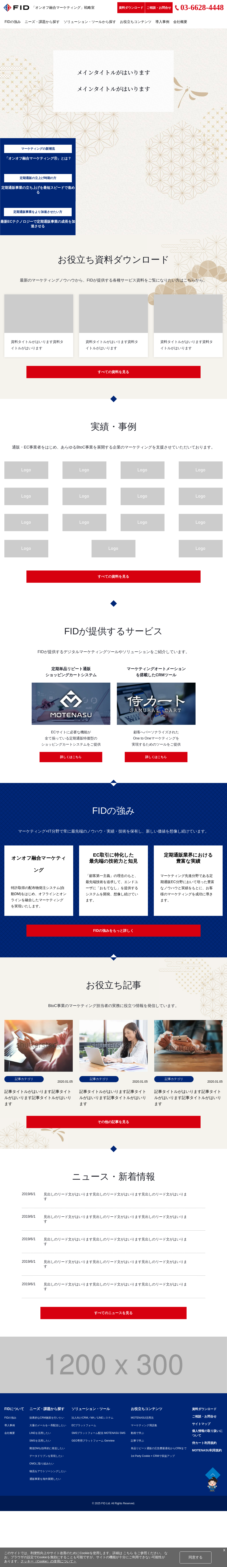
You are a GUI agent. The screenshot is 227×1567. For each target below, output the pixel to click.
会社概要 (180, 22)
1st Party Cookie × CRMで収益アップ (183, 1462)
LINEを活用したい (45, 1439)
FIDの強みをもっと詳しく (113, 933)
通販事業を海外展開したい (51, 1485)
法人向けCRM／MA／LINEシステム (109, 1423)
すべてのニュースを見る (114, 1318)
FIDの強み (13, 22)
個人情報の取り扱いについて (21, 1516)
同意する (196, 1557)
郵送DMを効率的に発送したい (54, 1454)
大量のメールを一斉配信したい (54, 1431)
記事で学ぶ (165, 1446)
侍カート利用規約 (18, 1526)
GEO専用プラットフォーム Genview (110, 1446)
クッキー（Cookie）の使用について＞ (48, 1561)
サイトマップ (14, 1506)
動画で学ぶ (165, 1439)
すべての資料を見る (113, 372)
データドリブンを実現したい (53, 1462)
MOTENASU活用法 (171, 1423)
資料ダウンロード (131, 7)
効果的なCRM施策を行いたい (53, 1423)
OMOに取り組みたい (47, 1469)
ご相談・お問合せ (159, 7)
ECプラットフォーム (99, 1431)
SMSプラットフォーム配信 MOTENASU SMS (116, 1439)
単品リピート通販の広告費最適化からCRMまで (190, 1454)
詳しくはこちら (71, 759)
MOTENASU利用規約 (21, 1534)
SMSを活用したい (45, 1446)
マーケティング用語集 (173, 1431)
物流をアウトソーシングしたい (54, 1477)
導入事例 (162, 22)
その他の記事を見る (113, 1126)
